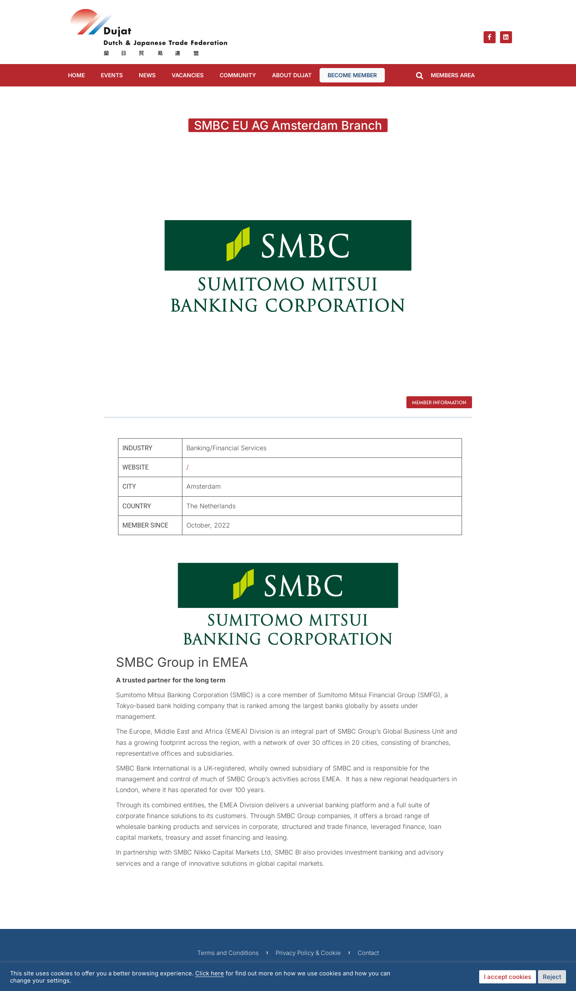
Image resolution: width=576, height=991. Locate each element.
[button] (419, 75)
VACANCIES (188, 75)
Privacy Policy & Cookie (308, 953)
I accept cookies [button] (507, 977)
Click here (209, 973)
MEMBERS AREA (453, 75)
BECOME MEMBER (352, 75)
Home (76, 75)
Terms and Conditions (228, 953)
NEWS (147, 75)
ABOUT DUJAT (292, 75)
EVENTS (112, 75)
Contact (368, 953)
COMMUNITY (238, 75)
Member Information (439, 402)
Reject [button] (552, 977)
